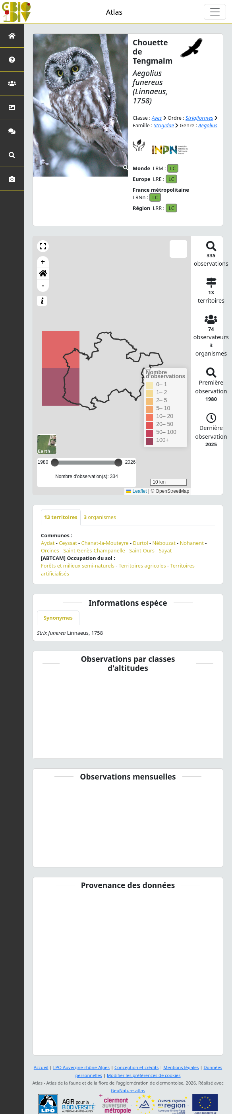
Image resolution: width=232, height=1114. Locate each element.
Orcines (50, 550)
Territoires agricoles (142, 565)
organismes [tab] (100, 517)
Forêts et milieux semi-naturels (77, 565)
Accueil (41, 1067)
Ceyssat (68, 542)
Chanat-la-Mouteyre (105, 542)
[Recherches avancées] (12, 155)
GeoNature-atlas (128, 1090)
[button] (43, 246)
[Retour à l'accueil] (12, 35)
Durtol (140, 542)
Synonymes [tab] (58, 617)
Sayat (165, 550)
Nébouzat (164, 542)
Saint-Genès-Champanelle (94, 550)
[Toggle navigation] (215, 12)
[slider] (118, 463)
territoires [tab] (60, 517)
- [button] (43, 286)
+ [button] (43, 262)
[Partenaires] (12, 83)
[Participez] (12, 131)
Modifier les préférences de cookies (144, 1075)
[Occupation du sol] (12, 107)
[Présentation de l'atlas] (12, 59)
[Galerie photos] (12, 179)
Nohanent (192, 542)
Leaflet (136, 491)
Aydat (47, 542)
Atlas (114, 12)
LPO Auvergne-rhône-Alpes (81, 1067)
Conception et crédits (136, 1067)
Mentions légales (181, 1067)
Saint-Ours (142, 550)
